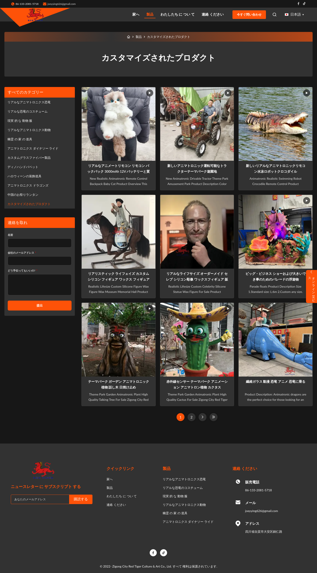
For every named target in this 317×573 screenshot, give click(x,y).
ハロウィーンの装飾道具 (24, 176)
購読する (81, 499)
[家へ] (128, 37)
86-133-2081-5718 (258, 490)
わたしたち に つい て (177, 14)
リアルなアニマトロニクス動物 (29, 130)
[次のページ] (202, 417)
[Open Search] (274, 14)
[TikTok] (163, 552)
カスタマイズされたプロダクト (29, 204)
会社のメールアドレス (22, 252)
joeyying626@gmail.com (62, 4)
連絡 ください (213, 14)
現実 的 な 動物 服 (19, 120)
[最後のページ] (213, 417)
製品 (149, 14)
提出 (40, 305)
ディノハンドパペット (22, 167)
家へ (135, 14)
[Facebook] (153, 552)
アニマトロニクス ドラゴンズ (27, 185)
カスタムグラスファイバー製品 (29, 157)
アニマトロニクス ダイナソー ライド (32, 148)
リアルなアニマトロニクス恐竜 (29, 102)
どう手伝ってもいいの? (22, 270)
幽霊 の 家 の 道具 (19, 139)
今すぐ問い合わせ (249, 15)
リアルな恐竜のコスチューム (27, 111)
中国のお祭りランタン (22, 194)
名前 (10, 235)
